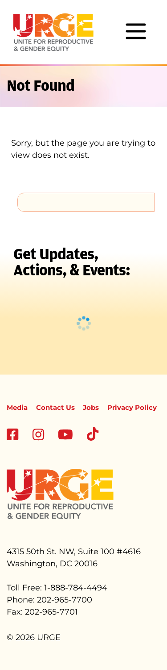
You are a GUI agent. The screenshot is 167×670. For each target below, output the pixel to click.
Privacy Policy (132, 407)
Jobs (91, 407)
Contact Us (55, 407)
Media (17, 407)
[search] (86, 201)
